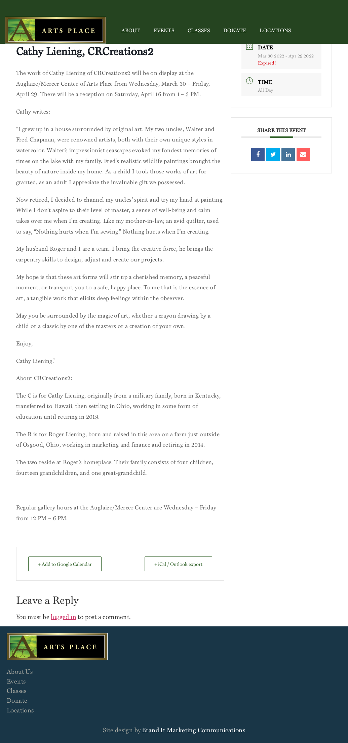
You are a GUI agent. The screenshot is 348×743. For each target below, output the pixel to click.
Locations (275, 30)
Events (164, 30)
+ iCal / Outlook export (178, 564)
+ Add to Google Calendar (65, 564)
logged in (63, 616)
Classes (199, 30)
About (130, 30)
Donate (234, 30)
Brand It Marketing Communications (193, 730)
